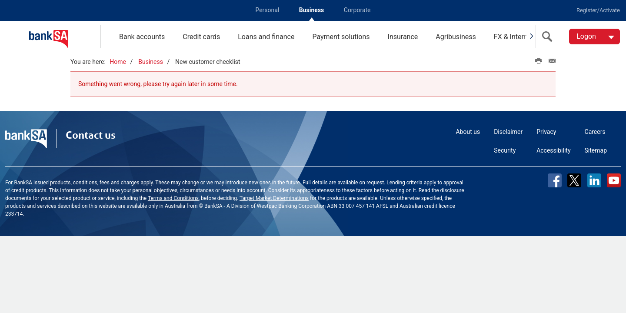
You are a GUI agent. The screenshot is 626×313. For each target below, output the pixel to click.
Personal (267, 10)
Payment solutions (341, 37)
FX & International (521, 37)
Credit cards (201, 37)
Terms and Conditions (173, 198)
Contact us (91, 135)
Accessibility (553, 150)
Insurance (403, 37)
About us (468, 131)
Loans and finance (266, 37)
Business (311, 10)
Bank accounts (142, 37)
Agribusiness (456, 37)
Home (118, 61)
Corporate (357, 10)
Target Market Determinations (274, 198)
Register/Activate (598, 10)
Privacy (546, 131)
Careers (595, 131)
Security (505, 150)
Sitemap (596, 150)
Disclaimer (508, 131)
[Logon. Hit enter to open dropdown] (594, 36)
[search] (549, 36)
